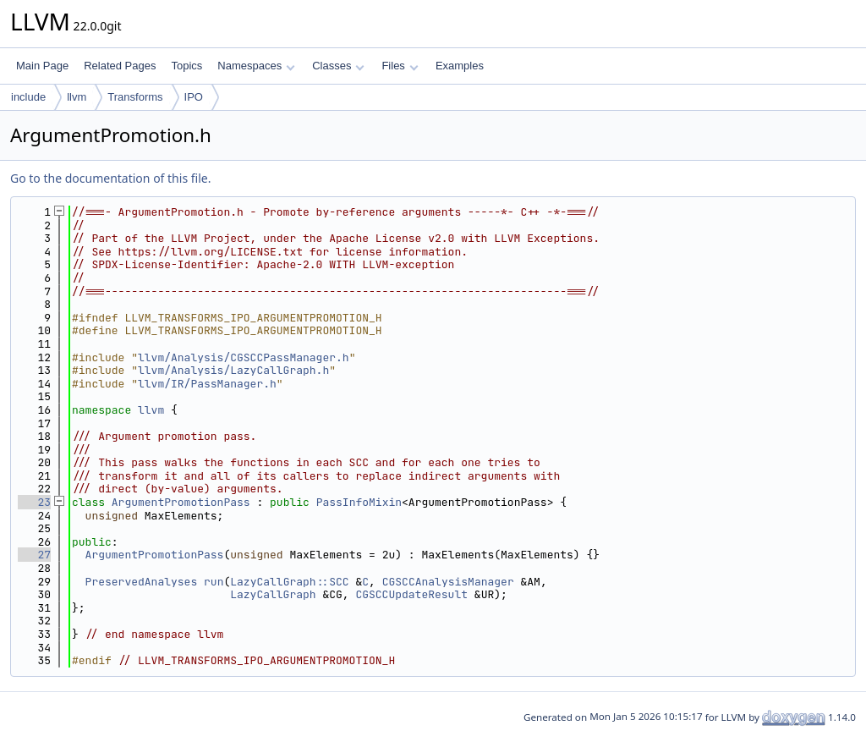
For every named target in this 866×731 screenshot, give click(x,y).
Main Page (42, 65)
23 (34, 502)
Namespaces (255, 65)
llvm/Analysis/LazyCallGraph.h (233, 370)
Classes (338, 65)
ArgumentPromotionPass (181, 502)
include (28, 97)
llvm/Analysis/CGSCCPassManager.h (243, 357)
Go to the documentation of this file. (110, 178)
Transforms (134, 97)
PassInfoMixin (359, 502)
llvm (76, 97)
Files (399, 65)
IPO (193, 97)
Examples (460, 65)
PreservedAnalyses (141, 581)
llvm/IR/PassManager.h (207, 383)
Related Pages (120, 65)
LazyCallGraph (272, 594)
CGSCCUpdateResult (411, 594)
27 (34, 554)
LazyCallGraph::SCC (289, 581)
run (213, 581)
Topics (186, 65)
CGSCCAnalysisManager (448, 581)
